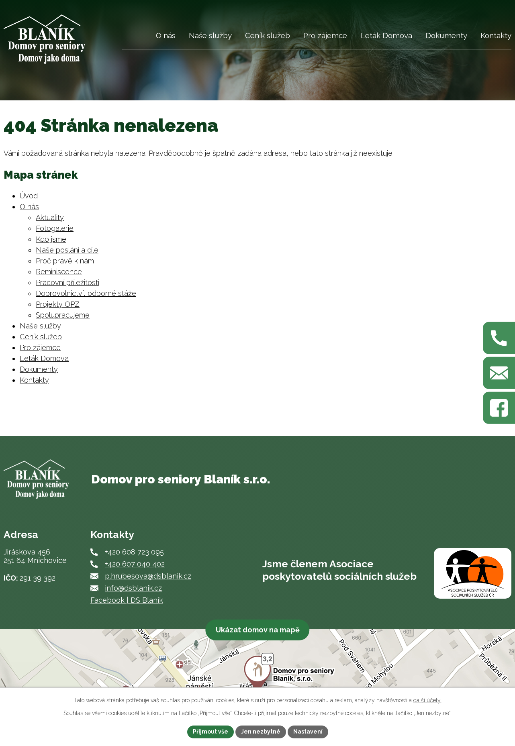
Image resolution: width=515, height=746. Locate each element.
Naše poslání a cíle (67, 250)
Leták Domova (386, 35)
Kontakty (495, 35)
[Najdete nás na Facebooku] (499, 408)
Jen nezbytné (260, 731)
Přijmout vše (210, 731)
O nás (166, 35)
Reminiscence (59, 271)
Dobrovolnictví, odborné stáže (86, 293)
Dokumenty (446, 35)
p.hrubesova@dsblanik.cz (148, 576)
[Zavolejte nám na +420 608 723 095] (499, 338)
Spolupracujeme (63, 315)
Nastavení (308, 731)
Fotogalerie (55, 228)
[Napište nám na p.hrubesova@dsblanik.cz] (499, 373)
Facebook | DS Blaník (126, 600)
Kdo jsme (51, 239)
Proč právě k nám (65, 261)
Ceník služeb (267, 35)
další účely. (427, 700)
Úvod (135, 39)
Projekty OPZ (58, 304)
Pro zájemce (325, 35)
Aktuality (50, 217)
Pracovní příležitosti (67, 282)
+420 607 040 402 (135, 564)
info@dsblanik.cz (133, 588)
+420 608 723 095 (134, 552)
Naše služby (210, 35)
